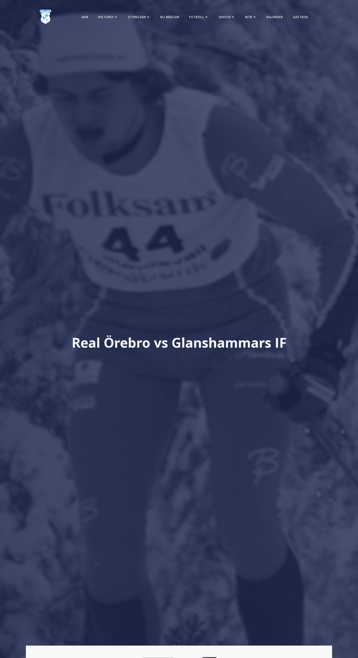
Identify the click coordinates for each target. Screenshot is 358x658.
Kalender (275, 17)
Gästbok (300, 17)
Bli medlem (169, 17)
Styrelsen (139, 17)
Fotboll (199, 17)
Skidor (227, 17)
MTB (251, 17)
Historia (108, 17)
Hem (85, 17)
